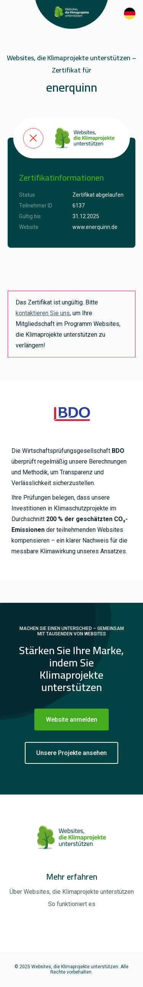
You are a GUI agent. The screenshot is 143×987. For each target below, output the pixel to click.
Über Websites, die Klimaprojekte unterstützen (72, 891)
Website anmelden (71, 719)
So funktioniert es (71, 904)
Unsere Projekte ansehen (71, 753)
